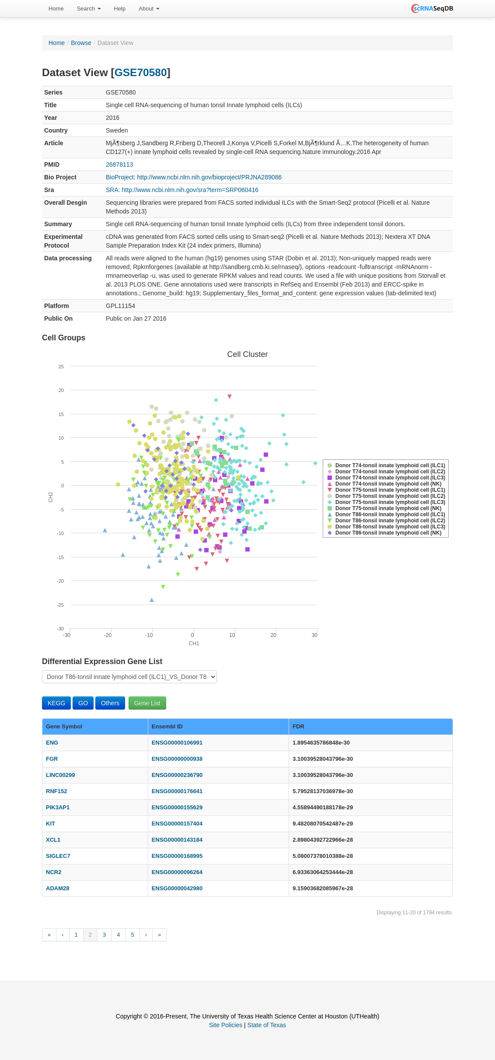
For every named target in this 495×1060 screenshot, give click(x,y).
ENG (52, 742)
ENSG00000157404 (177, 823)
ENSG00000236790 (177, 775)
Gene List (147, 703)
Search (89, 8)
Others (110, 703)
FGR (52, 759)
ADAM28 (57, 888)
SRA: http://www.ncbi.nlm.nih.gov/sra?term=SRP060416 (182, 189)
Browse (81, 42)
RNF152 (56, 791)
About (149, 8)
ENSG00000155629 (177, 807)
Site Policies (225, 1025)
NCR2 (53, 872)
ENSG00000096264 (177, 872)
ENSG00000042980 (177, 888)
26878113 (119, 164)
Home (56, 8)
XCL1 (53, 839)
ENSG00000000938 (177, 759)
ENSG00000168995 (177, 856)
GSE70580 (141, 72)
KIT (50, 823)
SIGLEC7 (58, 856)
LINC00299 (60, 775)
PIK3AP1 (58, 807)
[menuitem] (56, 8)
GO (83, 703)
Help (120, 8)
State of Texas (267, 1025)
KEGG (56, 703)
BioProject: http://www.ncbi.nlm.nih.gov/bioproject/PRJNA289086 (194, 177)
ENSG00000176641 (177, 791)
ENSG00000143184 (177, 839)
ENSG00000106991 (177, 742)
